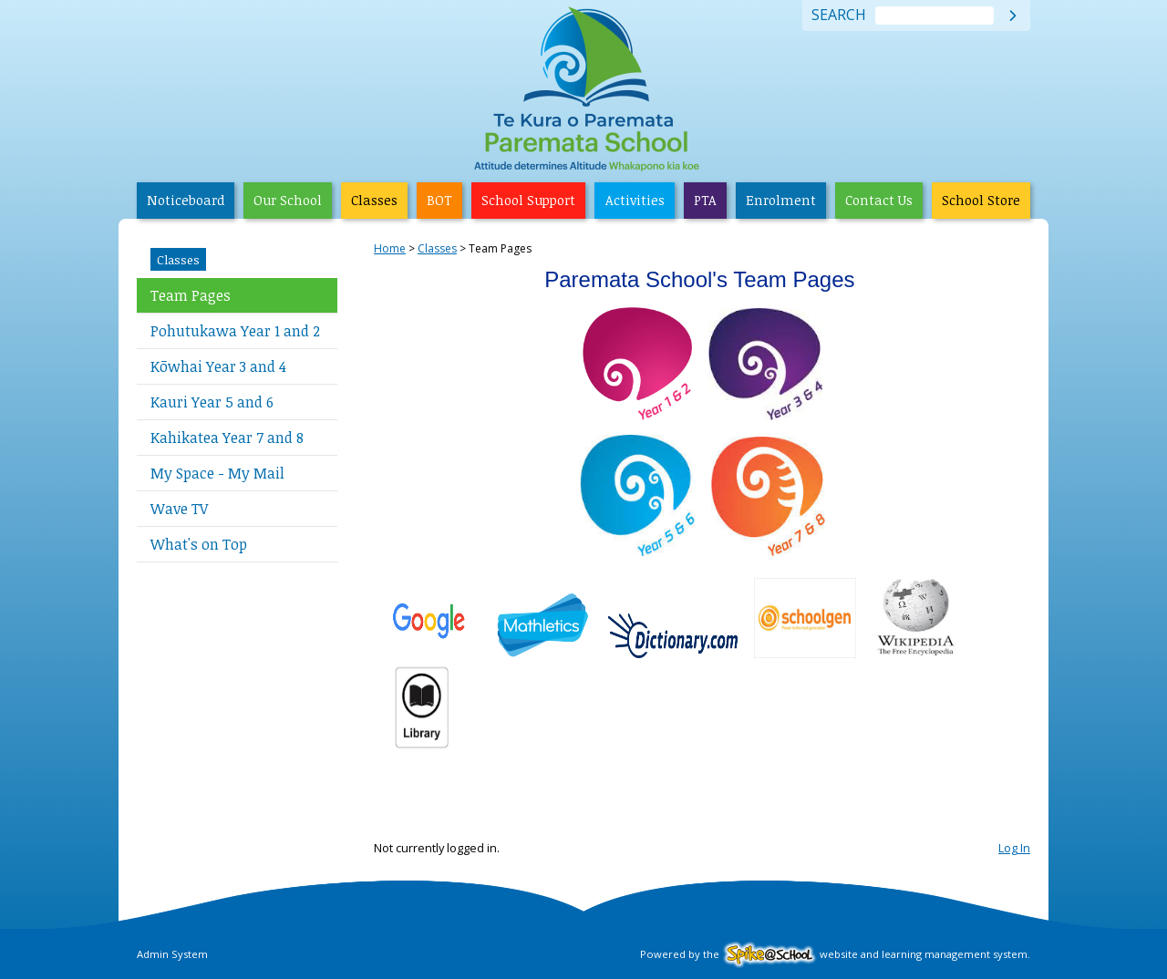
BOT (439, 200)
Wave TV (179, 509)
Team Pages (190, 295)
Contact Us (879, 200)
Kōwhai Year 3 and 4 (218, 366)
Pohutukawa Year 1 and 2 (235, 331)
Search (838, 15)
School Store (981, 200)
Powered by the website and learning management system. (835, 954)
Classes (374, 200)
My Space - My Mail (217, 473)
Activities (635, 200)
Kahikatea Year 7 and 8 (227, 438)
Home (390, 248)
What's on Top (198, 544)
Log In (1014, 848)
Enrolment (781, 200)
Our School (287, 200)
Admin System (172, 954)
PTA (705, 200)
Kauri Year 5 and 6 (212, 402)
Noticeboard (185, 200)
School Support (528, 200)
